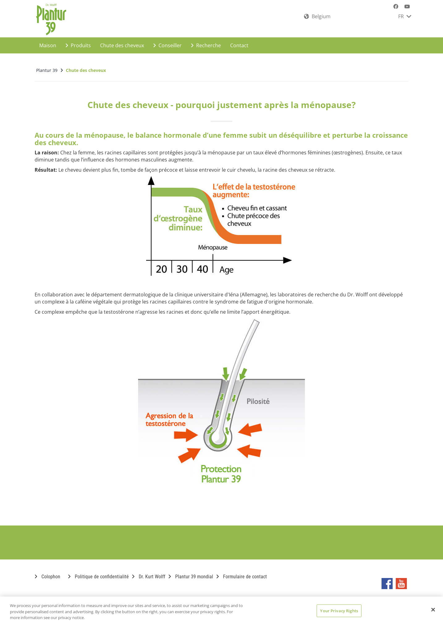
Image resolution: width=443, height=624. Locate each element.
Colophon (47, 573)
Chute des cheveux (122, 42)
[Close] (433, 609)
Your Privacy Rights (339, 610)
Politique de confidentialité (98, 573)
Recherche (206, 42)
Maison (47, 42)
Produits (78, 42)
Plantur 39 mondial (190, 573)
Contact (239, 42)
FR (404, 16)
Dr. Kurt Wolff (148, 573)
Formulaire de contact (241, 573)
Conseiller (167, 42)
